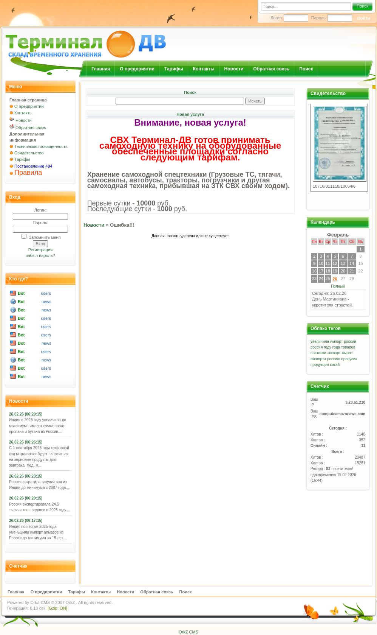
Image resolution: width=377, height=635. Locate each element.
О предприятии (137, 69)
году (327, 347)
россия (317, 347)
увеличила (320, 341)
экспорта (318, 359)
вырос (347, 353)
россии (350, 341)
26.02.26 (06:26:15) (25, 442)
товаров (348, 347)
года (336, 347)
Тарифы (173, 69)
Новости (234, 69)
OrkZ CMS (40, 602)
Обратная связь (271, 69)
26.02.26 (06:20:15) (25, 498)
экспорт (334, 353)
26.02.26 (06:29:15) (25, 414)
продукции (320, 365)
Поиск (362, 6)
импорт (336, 341)
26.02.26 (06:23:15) (25, 476)
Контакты (204, 69)
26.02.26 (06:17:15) (25, 520)
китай (335, 365)
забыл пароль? (40, 255)
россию (333, 359)
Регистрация (40, 249)
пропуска (349, 359)
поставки (318, 353)
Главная (100, 69)
